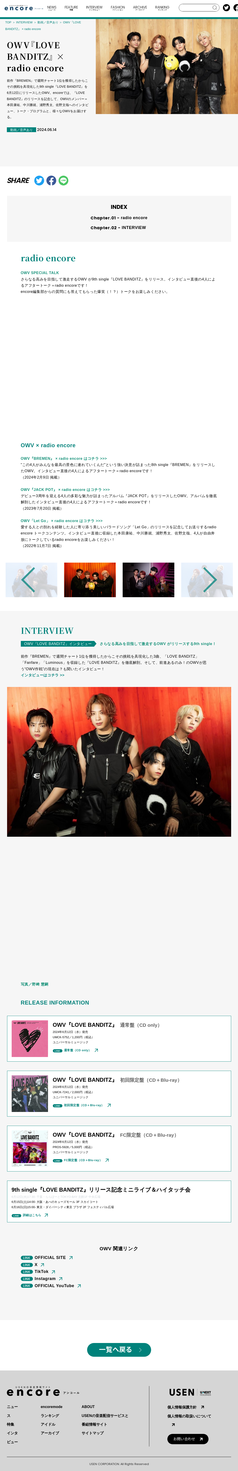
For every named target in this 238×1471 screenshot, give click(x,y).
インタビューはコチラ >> (42, 675)
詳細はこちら (32, 1215)
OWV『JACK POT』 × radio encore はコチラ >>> (65, 490)
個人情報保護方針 (182, 1407)
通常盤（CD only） (77, 1050)
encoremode (51, 1407)
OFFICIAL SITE (50, 1257)
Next (204, 580)
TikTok (42, 1271)
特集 (10, 1424)
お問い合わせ (184, 1439)
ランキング (50, 1416)
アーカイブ (50, 1433)
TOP (8, 22)
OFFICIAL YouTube (54, 1285)
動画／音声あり (47, 22)
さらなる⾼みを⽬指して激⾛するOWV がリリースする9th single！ (158, 644)
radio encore (134, 217)
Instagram (45, 1278)
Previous (34, 580)
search (215, 7)
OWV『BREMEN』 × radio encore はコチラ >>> (64, 458)
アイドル (48, 1424)
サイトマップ (93, 1433)
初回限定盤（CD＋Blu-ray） (84, 1105)
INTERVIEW (24, 22)
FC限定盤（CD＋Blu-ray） (83, 1160)
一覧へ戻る (115, 1350)
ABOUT (88, 1407)
